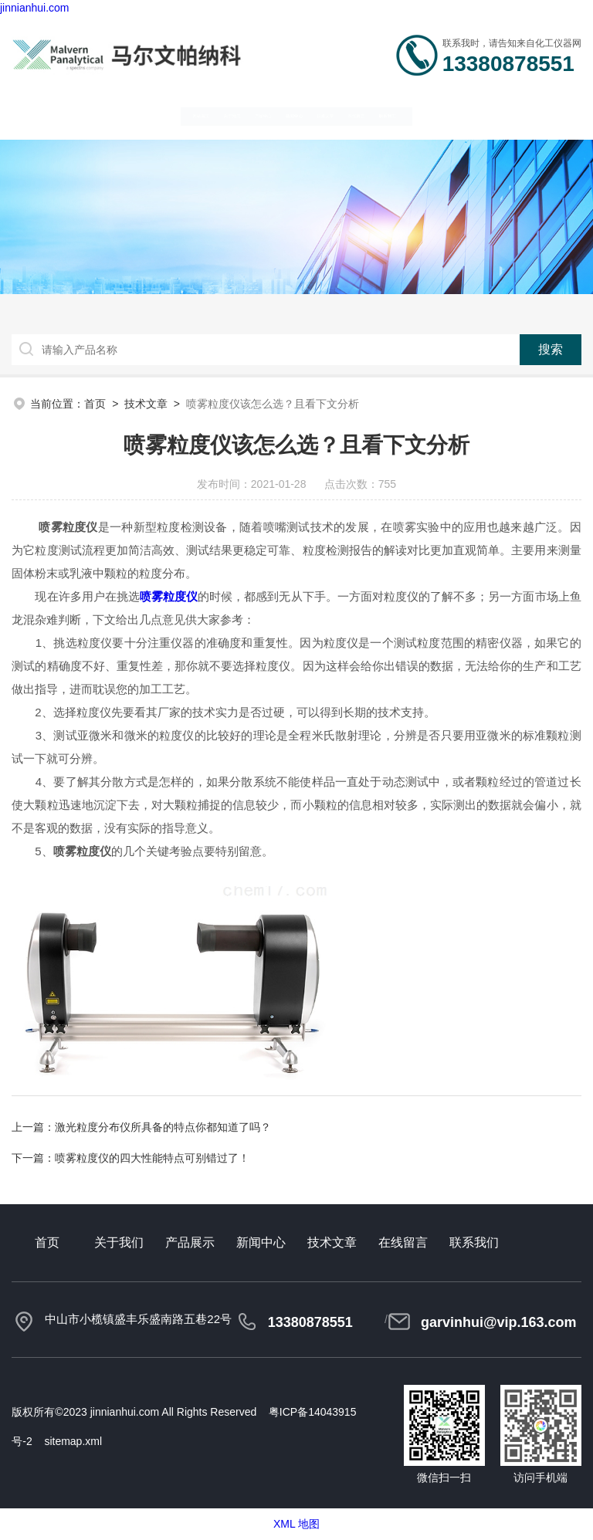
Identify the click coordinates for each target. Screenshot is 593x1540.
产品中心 (210, 115)
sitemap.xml (73, 1441)
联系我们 (529, 115)
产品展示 (190, 1242)
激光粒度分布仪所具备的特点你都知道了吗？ (163, 1127)
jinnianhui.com (34, 8)
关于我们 (131, 115)
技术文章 (370, 115)
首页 (95, 404)
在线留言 (450, 115)
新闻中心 (291, 115)
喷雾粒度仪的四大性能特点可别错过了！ (152, 1158)
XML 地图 (296, 1524)
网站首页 (51, 115)
